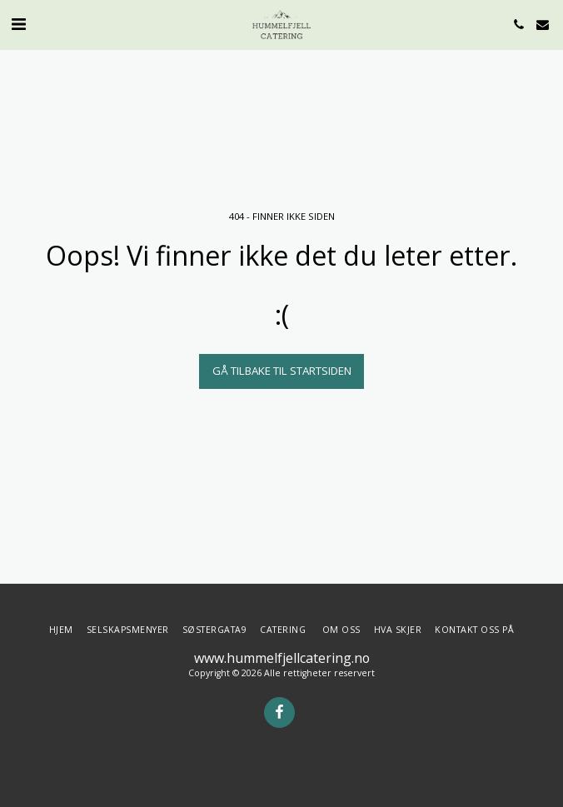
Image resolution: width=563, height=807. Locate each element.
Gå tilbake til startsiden (281, 370)
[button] (18, 24)
